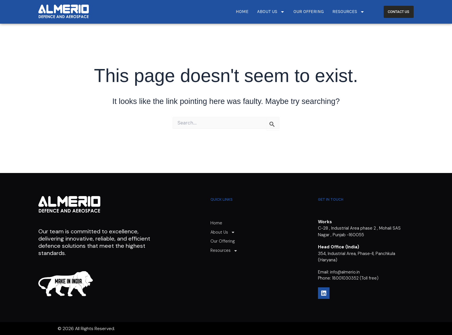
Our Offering (308, 11)
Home (242, 11)
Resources (348, 12)
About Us (271, 12)
